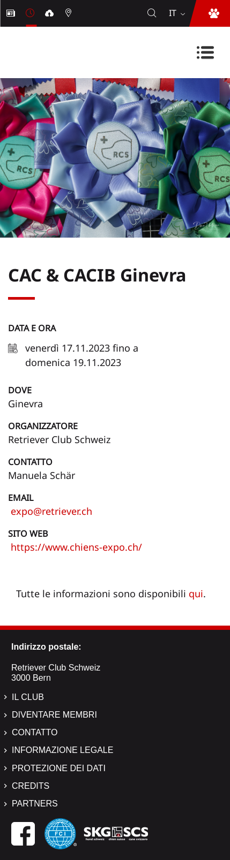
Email (20, 497)
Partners (35, 803)
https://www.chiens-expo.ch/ (75, 547)
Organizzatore (43, 426)
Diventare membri (54, 714)
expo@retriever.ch (50, 511)
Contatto (30, 461)
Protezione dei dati (59, 768)
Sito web (28, 533)
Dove (20, 390)
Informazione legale (62, 750)
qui (196, 593)
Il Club (28, 697)
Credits (30, 785)
